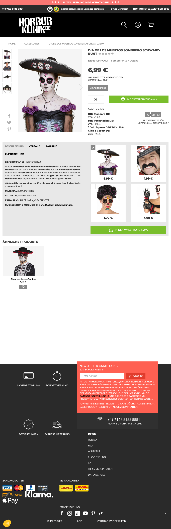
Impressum (54, 521)
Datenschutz (96, 474)
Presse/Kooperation (100, 468)
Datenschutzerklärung (94, 396)
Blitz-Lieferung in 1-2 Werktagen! (85, 2)
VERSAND (34, 146)
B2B (90, 463)
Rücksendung (97, 457)
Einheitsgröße (98, 87)
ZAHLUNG (51, 146)
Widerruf (94, 451)
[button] (7, 523)
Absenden (135, 375)
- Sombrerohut (113, 60)
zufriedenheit (14, 154)
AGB (79, 521)
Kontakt (93, 439)
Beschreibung (14, 146)
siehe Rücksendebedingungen (56, 205)
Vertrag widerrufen (111, 521)
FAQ (90, 445)
